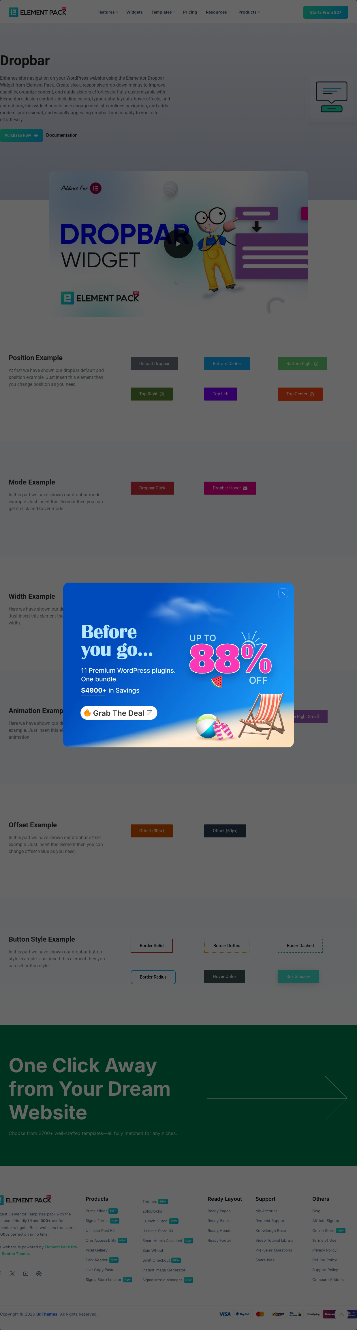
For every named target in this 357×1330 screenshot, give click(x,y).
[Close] (283, 593)
